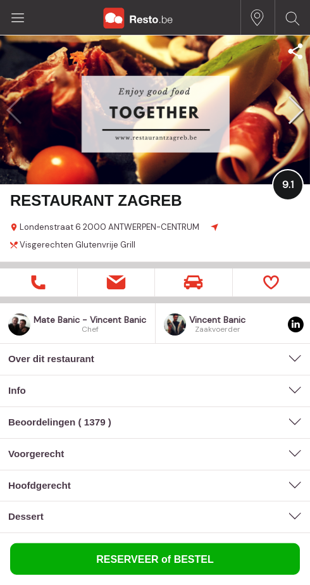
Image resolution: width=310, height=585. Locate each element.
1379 (95, 422)
